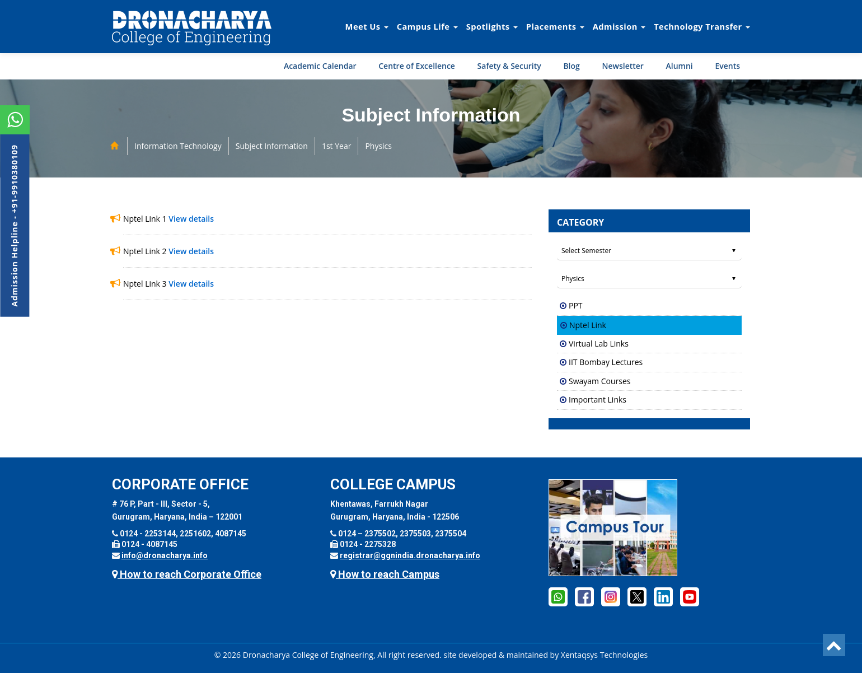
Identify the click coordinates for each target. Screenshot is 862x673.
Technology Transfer (702, 26)
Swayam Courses (599, 381)
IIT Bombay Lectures (606, 362)
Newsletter (622, 65)
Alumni (679, 65)
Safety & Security (509, 65)
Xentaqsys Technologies (604, 654)
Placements (555, 26)
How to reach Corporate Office (186, 574)
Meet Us (366, 26)
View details (191, 218)
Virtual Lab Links (599, 343)
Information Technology (178, 146)
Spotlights (492, 26)
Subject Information (272, 146)
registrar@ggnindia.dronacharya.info (410, 555)
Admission (619, 26)
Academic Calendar (320, 65)
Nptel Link (587, 325)
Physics (378, 146)
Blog (571, 65)
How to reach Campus (384, 574)
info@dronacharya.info (164, 555)
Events (727, 65)
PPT (576, 305)
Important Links (597, 399)
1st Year (337, 146)
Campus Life (427, 26)
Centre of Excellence (416, 65)
